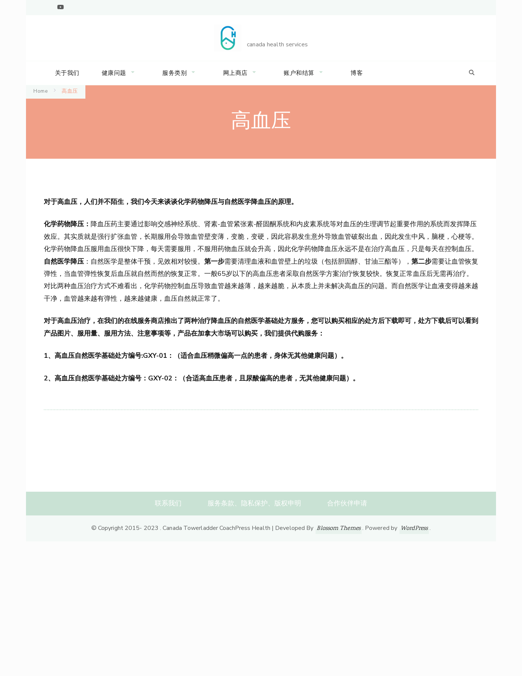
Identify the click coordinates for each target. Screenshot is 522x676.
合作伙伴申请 (347, 503)
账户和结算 (299, 73)
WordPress (414, 528)
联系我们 (168, 503)
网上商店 (235, 73)
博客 (356, 73)
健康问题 (114, 73)
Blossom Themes (338, 528)
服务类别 (174, 73)
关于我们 (67, 73)
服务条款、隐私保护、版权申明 (254, 503)
